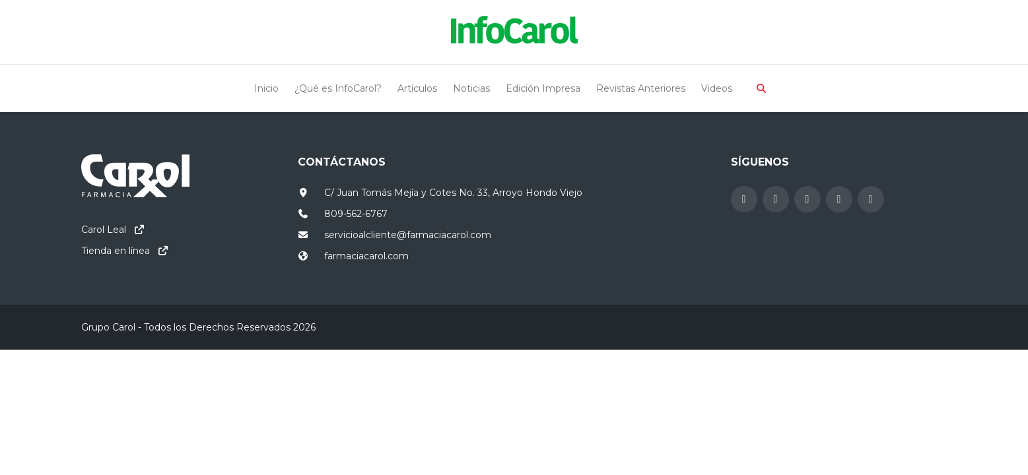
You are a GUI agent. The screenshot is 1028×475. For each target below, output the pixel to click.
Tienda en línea (115, 251)
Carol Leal (103, 230)
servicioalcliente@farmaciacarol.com (407, 235)
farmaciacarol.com (366, 256)
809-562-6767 (356, 214)
